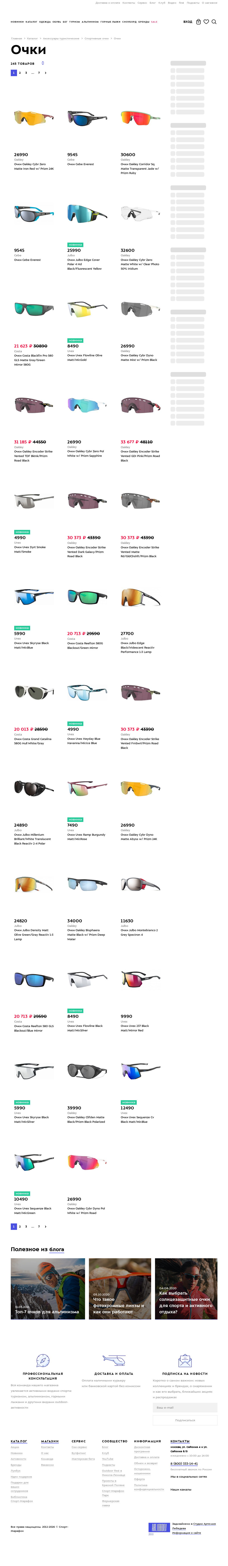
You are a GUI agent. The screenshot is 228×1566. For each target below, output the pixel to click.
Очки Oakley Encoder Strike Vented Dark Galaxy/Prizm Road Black (85, 554)
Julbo (71, 253)
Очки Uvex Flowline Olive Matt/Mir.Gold (86, 358)
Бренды (143, 22)
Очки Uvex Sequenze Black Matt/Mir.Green (30, 1225)
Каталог (31, 22)
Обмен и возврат (146, 1485)
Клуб (161, 3)
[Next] (45, 70)
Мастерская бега (83, 1481)
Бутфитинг (79, 1475)
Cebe (71, 157)
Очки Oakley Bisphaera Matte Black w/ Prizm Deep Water (84, 942)
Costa (18, 351)
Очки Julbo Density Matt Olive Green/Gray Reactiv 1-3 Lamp (33, 942)
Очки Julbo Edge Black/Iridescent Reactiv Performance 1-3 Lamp (139, 651)
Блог (153, 3)
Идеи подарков (21, 1499)
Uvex (71, 350)
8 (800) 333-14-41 (184, 1486)
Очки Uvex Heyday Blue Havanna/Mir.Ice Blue (85, 746)
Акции (15, 1469)
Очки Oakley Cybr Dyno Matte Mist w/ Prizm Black (140, 358)
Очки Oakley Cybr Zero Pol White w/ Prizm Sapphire (87, 455)
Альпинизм (90, 22)
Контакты (129, 3)
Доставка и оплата (108, 3)
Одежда (45, 22)
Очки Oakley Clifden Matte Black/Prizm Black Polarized (87, 1131)
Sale (154, 22)
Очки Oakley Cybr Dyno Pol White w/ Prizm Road (85, 1225)
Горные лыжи (111, 22)
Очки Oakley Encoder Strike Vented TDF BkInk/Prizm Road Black (31, 457)
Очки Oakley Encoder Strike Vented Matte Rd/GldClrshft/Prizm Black (140, 554)
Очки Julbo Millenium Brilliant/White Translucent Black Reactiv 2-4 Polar (34, 845)
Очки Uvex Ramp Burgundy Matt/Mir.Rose (85, 843)
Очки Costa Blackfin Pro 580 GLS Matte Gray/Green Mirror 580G (32, 360)
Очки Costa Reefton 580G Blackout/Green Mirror (86, 649)
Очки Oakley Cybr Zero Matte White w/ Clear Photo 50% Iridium (138, 263)
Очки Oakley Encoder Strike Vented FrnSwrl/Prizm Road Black (139, 748)
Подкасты (193, 3)
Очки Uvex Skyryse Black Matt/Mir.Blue (32, 649)
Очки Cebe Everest (81, 161)
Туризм (74, 22)
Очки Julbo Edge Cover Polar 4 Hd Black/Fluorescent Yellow (86, 263)
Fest (181, 3)
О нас (45, 1475)
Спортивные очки (97, 38)
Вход (187, 21)
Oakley (19, 157)
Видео (172, 3)
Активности (18, 1481)
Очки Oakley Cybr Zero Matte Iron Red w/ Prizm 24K (32, 166)
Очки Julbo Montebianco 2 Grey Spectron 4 (140, 940)
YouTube (107, 1481)
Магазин (50, 1463)
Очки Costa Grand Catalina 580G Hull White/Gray (33, 746)
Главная (16, 38)
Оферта (139, 1501)
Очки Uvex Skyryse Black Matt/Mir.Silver (32, 1129)
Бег (65, 22)
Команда (47, 1481)
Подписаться (185, 1441)
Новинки (17, 22)
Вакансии (47, 1487)
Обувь (57, 22)
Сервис (142, 3)
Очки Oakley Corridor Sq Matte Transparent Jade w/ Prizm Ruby (139, 166)
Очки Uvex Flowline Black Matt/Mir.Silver (86, 1036)
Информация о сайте (186, 1555)
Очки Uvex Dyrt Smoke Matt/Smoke (31, 552)
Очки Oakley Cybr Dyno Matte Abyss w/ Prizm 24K (140, 843)
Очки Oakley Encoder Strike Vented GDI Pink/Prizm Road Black (137, 457)
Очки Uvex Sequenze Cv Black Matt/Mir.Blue (139, 1129)
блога (57, 1264)
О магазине (209, 3)
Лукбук (15, 1493)
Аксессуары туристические (61, 38)
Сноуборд (129, 22)
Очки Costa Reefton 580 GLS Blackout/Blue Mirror (32, 1037)
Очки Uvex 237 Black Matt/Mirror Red (135, 1036)
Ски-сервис (79, 1469)
